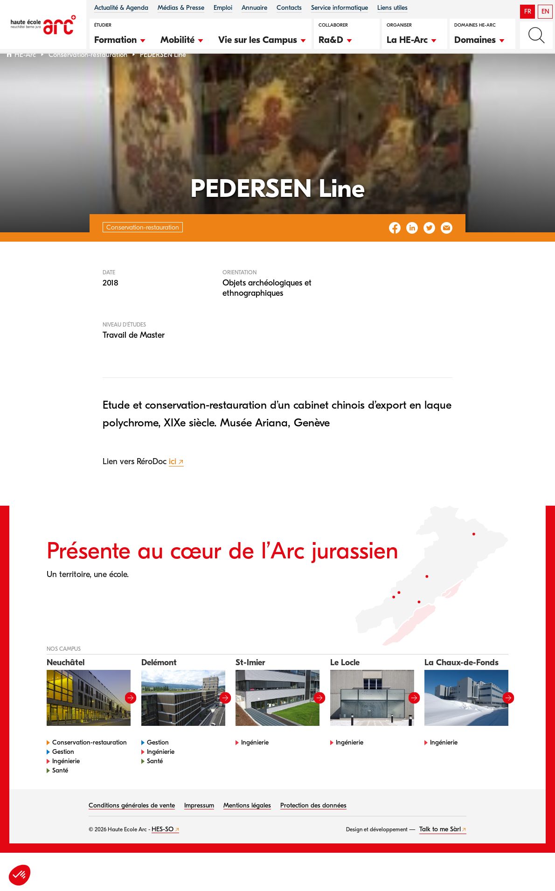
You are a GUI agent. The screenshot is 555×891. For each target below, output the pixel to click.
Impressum (199, 830)
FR (527, 11)
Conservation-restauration (88, 79)
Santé (60, 795)
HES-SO (162, 853)
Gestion (63, 776)
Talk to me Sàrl (440, 853)
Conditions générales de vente (132, 830)
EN (545, 11)
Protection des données (313, 830)
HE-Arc (25, 79)
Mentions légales (247, 830)
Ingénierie (66, 785)
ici (172, 485)
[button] (120, 39)
